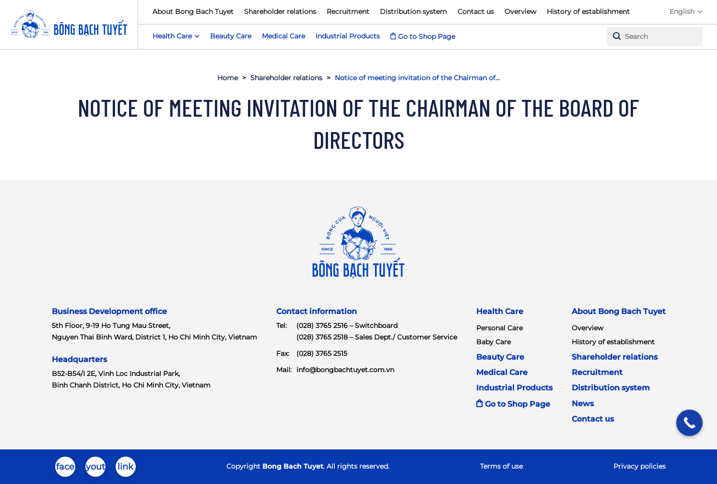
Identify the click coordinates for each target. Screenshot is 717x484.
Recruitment (348, 11)
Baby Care (493, 342)
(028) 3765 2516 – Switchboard (347, 325)
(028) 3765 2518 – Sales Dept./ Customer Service (376, 337)
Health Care (499, 311)
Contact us (476, 11)
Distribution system (413, 11)
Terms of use (501, 466)
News (583, 403)
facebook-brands (65, 469)
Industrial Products (348, 36)
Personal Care (499, 328)
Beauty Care (230, 36)
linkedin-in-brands (125, 469)
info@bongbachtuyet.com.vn (345, 369)
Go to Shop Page (426, 36)
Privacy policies (639, 466)
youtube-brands (95, 469)
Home (227, 77)
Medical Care (283, 36)
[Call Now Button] (689, 423)
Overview (520, 11)
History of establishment (588, 11)
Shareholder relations (280, 11)
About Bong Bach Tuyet (193, 11)
